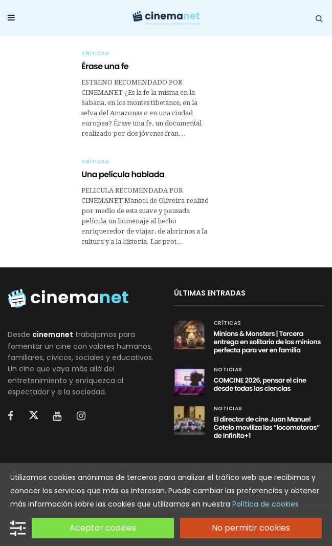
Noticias (228, 369)
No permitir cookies (251, 528)
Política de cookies (265, 504)
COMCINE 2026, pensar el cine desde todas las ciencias (260, 384)
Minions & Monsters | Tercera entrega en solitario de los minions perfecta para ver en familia (267, 342)
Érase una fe (104, 66)
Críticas (95, 53)
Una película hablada (122, 174)
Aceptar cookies (103, 528)
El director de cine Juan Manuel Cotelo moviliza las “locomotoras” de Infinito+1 (267, 427)
